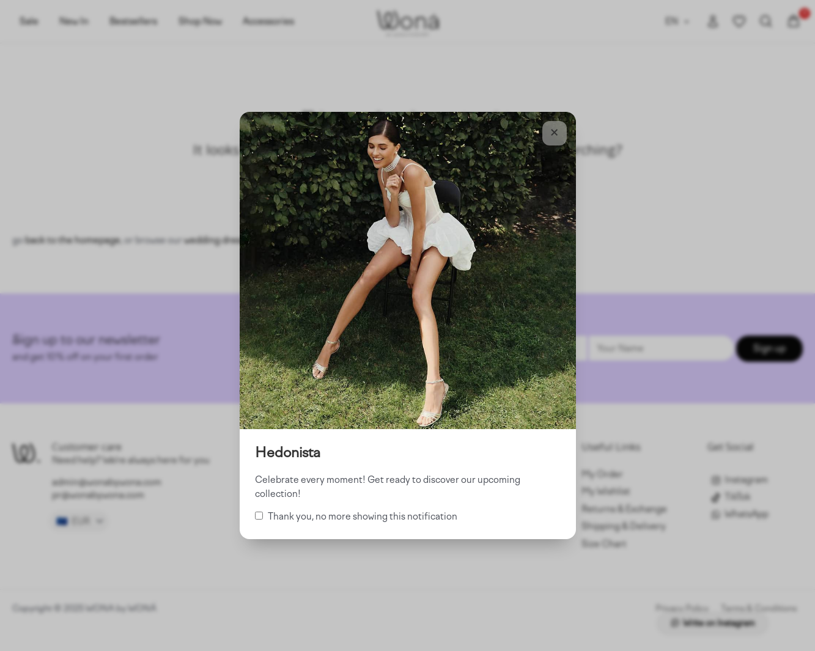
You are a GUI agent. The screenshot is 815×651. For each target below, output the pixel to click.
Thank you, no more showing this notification (356, 516)
